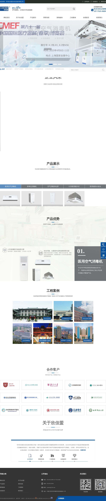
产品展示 (2, 484)
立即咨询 (86, 1)
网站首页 (2, 480)
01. (81, 277)
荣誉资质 (20, 484)
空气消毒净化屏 (53, 204)
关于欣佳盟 (21, 480)
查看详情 (83, 450)
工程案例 (20, 487)
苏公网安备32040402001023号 (43, 498)
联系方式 (103, 1)
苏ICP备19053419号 (30, 498)
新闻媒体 (2, 487)
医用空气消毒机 (10, 204)
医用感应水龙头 (95, 204)
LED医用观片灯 (74, 204)
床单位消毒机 (32, 204)
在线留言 (95, 1)
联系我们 (20, 490)
